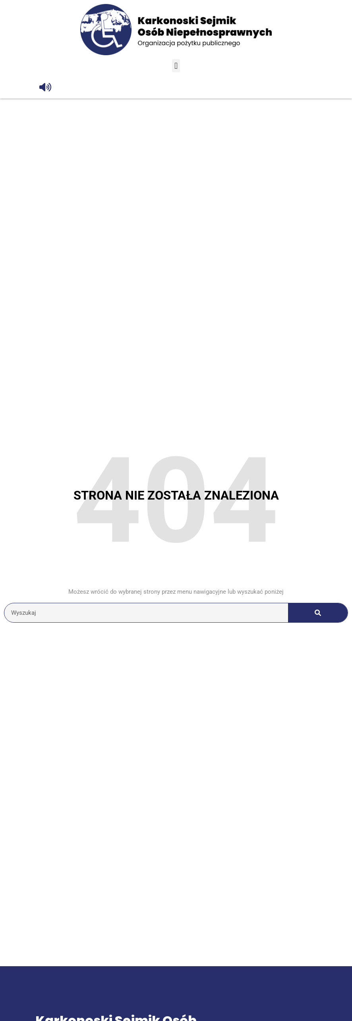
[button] (176, 65)
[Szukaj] (318, 612)
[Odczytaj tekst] (45, 87)
